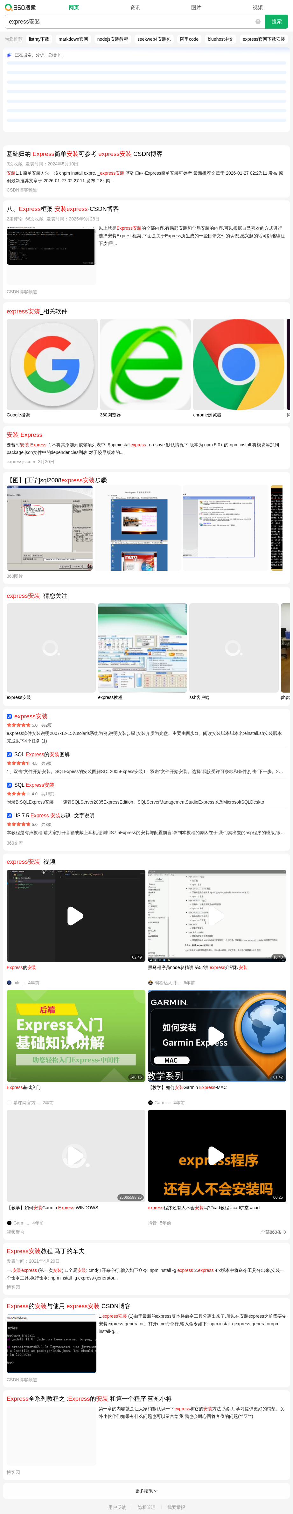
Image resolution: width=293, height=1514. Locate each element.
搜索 (277, 21)
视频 (258, 7)
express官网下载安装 (264, 39)
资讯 (135, 7)
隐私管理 (147, 1507)
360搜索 (22, 7)
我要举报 (176, 1507)
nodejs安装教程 (112, 39)
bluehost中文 (221, 39)
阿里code (189, 39)
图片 (196, 7)
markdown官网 (73, 39)
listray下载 (39, 39)
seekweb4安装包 (154, 39)
